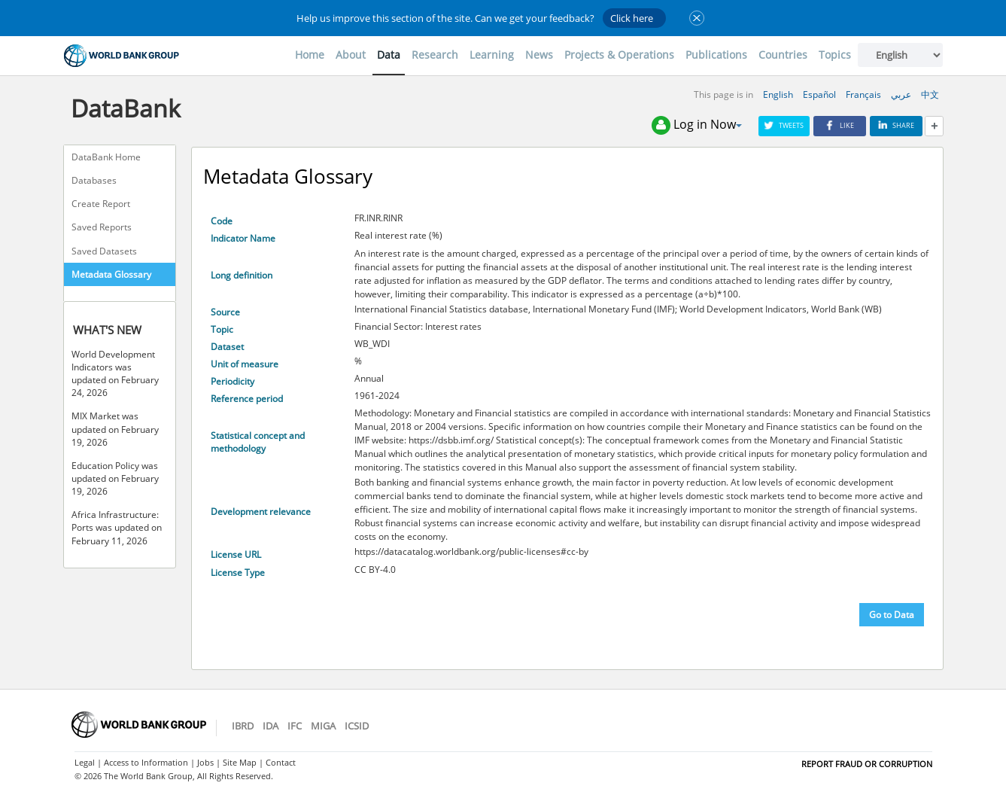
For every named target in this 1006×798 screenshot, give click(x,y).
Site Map (240, 762)
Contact (281, 762)
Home (309, 54)
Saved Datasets (104, 251)
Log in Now (697, 125)
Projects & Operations (619, 54)
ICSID (357, 726)
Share (896, 125)
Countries (782, 54)
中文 (930, 94)
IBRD (243, 726)
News (539, 54)
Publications (716, 54)
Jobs (205, 762)
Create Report (100, 203)
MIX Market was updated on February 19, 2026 (115, 429)
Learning (492, 54)
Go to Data (891, 614)
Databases (94, 180)
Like (839, 125)
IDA (270, 726)
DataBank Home (106, 157)
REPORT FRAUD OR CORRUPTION (866, 763)
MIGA (323, 726)
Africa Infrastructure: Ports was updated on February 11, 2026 (116, 527)
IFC (294, 726)
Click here (631, 18)
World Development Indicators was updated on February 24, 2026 (115, 373)
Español (819, 94)
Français (863, 94)
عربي (901, 94)
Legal (84, 762)
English (778, 94)
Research (435, 54)
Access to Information (146, 762)
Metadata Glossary (111, 274)
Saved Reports (101, 227)
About (351, 54)
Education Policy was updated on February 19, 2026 (115, 478)
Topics (835, 54)
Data (388, 54)
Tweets (784, 125)
